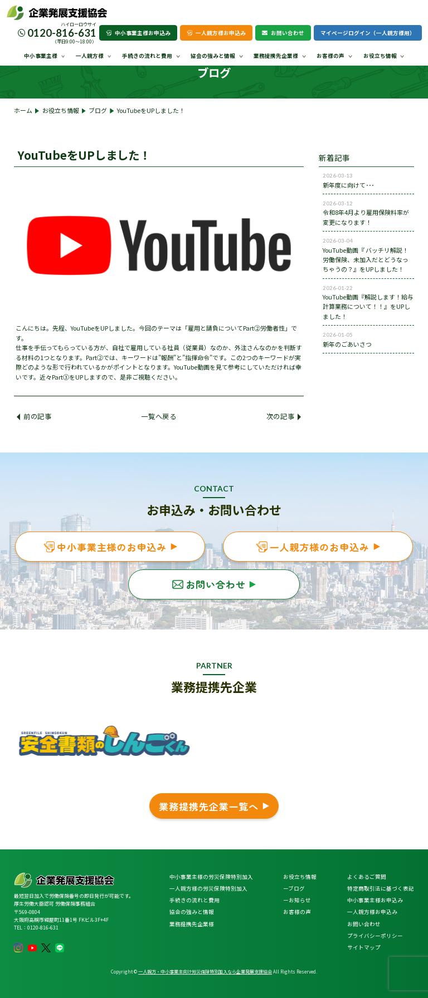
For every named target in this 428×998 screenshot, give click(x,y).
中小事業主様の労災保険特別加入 (211, 877)
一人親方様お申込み (216, 33)
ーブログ (294, 888)
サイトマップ (364, 947)
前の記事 (34, 416)
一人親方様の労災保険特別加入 (208, 888)
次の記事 (283, 416)
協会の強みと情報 (213, 56)
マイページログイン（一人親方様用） (367, 33)
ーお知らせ (297, 900)
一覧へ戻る (158, 416)
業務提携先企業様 (276, 56)
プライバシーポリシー (375, 936)
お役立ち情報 (380, 56)
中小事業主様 (40, 56)
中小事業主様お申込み (138, 33)
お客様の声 (330, 56)
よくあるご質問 (366, 877)
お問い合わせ (283, 33)
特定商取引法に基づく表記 (380, 888)
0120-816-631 (61, 33)
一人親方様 (90, 56)
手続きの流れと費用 (147, 56)
